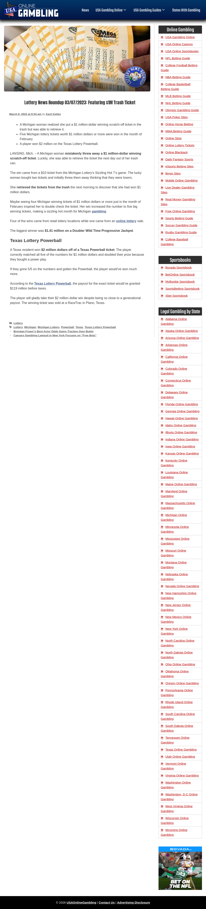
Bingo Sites (173, 173)
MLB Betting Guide (178, 96)
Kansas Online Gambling (182, 453)
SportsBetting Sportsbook (182, 288)
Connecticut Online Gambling (176, 383)
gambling (99, 211)
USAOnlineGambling (81, 902)
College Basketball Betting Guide (175, 86)
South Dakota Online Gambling (177, 728)
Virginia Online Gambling (182, 775)
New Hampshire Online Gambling (178, 595)
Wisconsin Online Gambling (175, 820)
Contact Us (107, 902)
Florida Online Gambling (181, 404)
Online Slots (173, 138)
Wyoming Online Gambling (174, 832)
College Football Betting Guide (179, 68)
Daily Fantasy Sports (179, 159)
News (85, 10)
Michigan (30, 327)
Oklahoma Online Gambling (175, 674)
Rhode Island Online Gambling (177, 704)
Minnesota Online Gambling (175, 529)
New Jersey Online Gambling (176, 607)
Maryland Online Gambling (174, 493)
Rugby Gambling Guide (181, 232)
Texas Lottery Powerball (52, 283)
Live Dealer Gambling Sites (177, 190)
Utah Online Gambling (180, 756)
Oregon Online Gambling (182, 683)
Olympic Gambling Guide (182, 110)
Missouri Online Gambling (173, 553)
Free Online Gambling (180, 211)
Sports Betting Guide (179, 218)
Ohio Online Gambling (180, 664)
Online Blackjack (176, 152)
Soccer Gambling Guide (181, 225)
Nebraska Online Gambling (174, 576)
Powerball (67, 327)
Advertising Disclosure (133, 902)
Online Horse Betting (179, 124)
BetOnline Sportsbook (180, 274)
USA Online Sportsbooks (182, 51)
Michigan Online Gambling (174, 517)
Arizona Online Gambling (182, 338)
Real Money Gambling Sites (178, 202)
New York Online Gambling (174, 631)
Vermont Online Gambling (173, 766)
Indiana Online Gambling (182, 439)
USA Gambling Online (111, 10)
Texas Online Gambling (181, 749)
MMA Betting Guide (178, 131)
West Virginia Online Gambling (177, 808)
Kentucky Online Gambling (174, 463)
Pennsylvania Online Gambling (177, 692)
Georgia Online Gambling (182, 411)
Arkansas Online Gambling (174, 347)
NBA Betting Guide (178, 77)
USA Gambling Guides (150, 10)
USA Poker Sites (176, 117)
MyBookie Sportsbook (180, 281)
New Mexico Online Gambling (176, 619)
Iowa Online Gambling (180, 446)
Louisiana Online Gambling (174, 475)
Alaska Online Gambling (181, 330)
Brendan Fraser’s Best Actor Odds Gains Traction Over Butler (53, 331)
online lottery (126, 221)
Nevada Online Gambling (182, 586)
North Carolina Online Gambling (177, 643)
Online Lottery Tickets (179, 145)
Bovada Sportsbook (178, 267)
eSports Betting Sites (179, 166)
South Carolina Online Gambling (178, 716)
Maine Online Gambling (181, 484)
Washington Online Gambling (176, 785)
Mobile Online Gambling (181, 180)
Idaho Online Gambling (180, 425)
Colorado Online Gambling (174, 371)
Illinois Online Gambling (181, 432)
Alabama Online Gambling (174, 321)
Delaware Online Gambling (174, 395)
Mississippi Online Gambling (175, 541)
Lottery (18, 323)
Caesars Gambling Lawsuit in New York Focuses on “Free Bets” (55, 335)
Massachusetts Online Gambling (178, 505)
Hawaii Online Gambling (181, 418)
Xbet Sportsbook (176, 295)
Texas (79, 327)
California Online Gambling (174, 359)
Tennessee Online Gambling (175, 740)
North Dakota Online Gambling (177, 655)
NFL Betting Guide (177, 58)
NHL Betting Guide (178, 103)
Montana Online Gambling (174, 565)
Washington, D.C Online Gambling (179, 797)
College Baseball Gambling (174, 242)
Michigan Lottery (49, 327)
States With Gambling (186, 10)
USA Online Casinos (179, 44)
